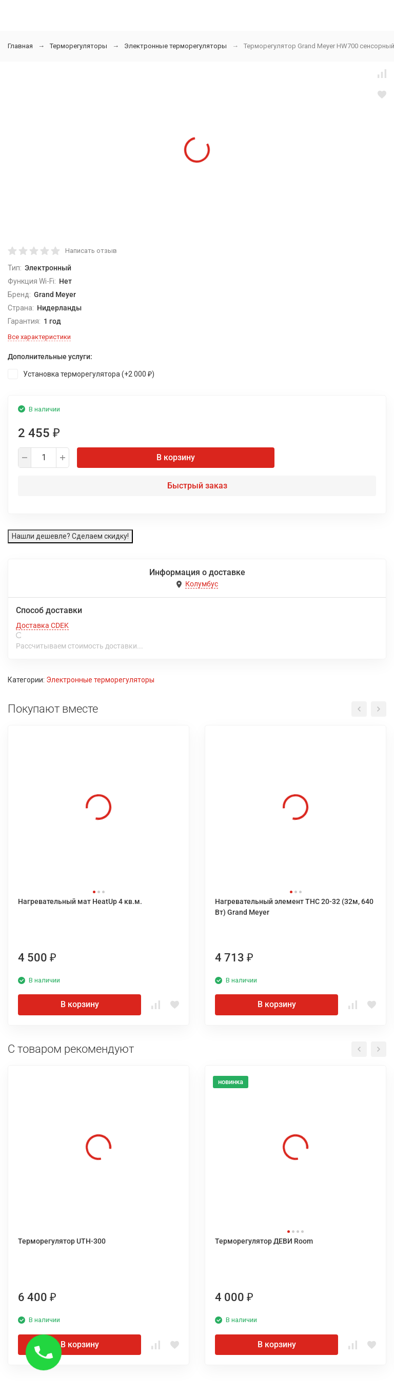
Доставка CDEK (42, 625)
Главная (20, 46)
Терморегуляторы (78, 46)
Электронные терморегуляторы (175, 46)
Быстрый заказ (197, 485)
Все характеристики (39, 337)
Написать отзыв (91, 250)
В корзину (175, 457)
